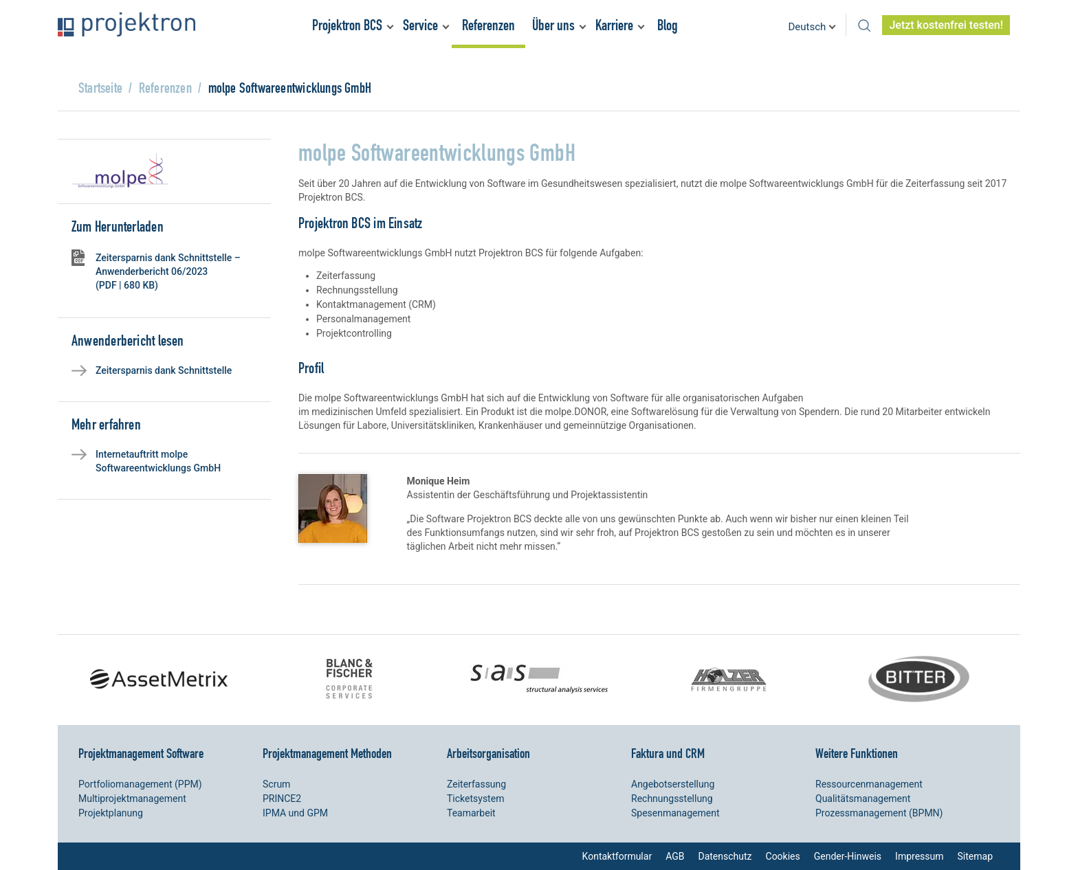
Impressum (919, 856)
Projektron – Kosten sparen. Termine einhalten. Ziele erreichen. (126, 24)
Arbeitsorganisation (488, 753)
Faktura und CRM (668, 753)
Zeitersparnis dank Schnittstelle (164, 370)
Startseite (100, 87)
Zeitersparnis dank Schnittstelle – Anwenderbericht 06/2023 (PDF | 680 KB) (168, 271)
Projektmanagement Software (141, 753)
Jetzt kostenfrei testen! (946, 25)
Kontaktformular (617, 856)
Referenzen (488, 25)
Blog (667, 25)
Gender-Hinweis (847, 856)
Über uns (553, 25)
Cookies (783, 856)
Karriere (614, 25)
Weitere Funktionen (856, 753)
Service (420, 25)
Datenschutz (724, 856)
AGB (675, 856)
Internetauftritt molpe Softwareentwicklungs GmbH (158, 461)
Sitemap (975, 856)
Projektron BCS (347, 25)
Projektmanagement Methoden (327, 753)
